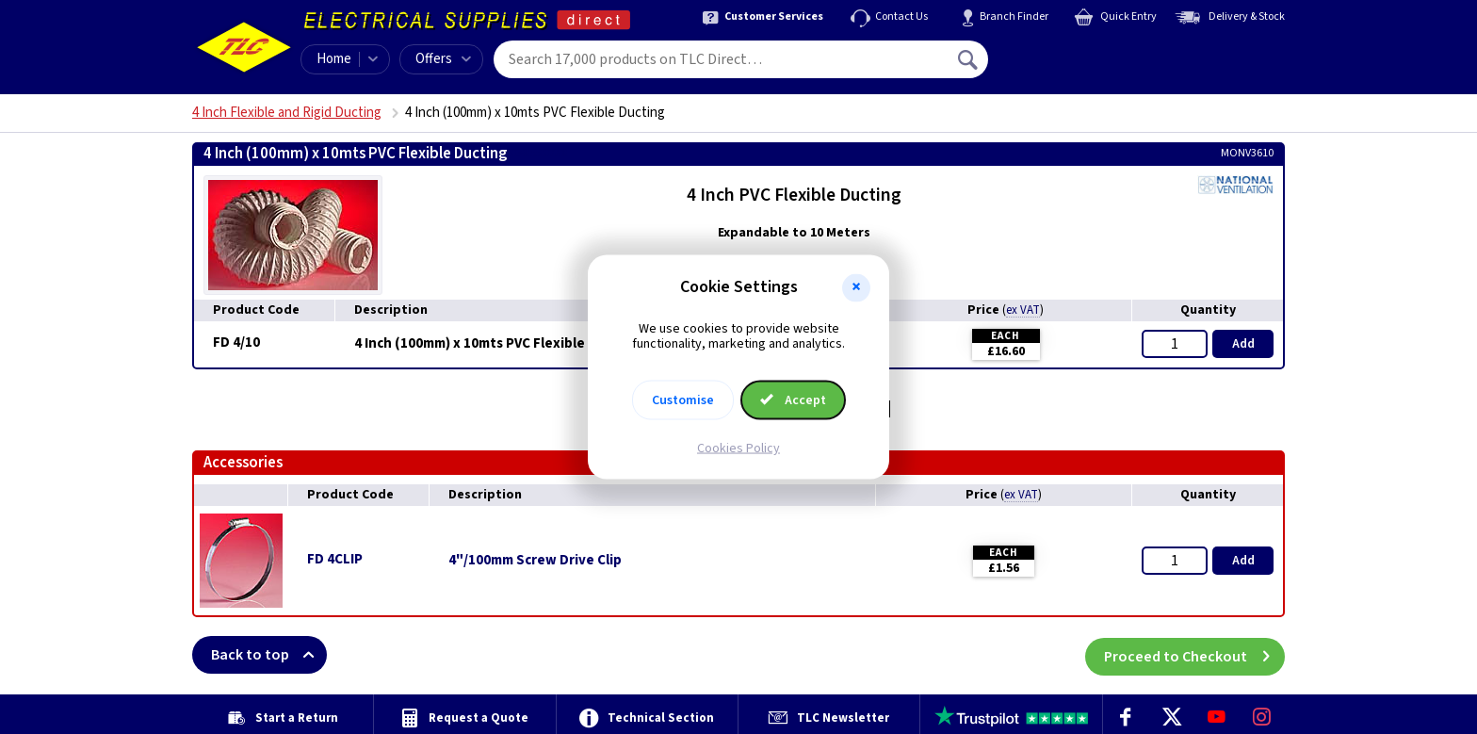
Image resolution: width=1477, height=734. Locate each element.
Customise (683, 400)
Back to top (269, 655)
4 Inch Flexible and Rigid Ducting (286, 112)
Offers (443, 59)
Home (333, 59)
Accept (793, 400)
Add (1243, 343)
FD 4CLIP (335, 559)
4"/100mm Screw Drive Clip (535, 560)
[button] (856, 287)
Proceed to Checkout (1194, 655)
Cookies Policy (738, 448)
